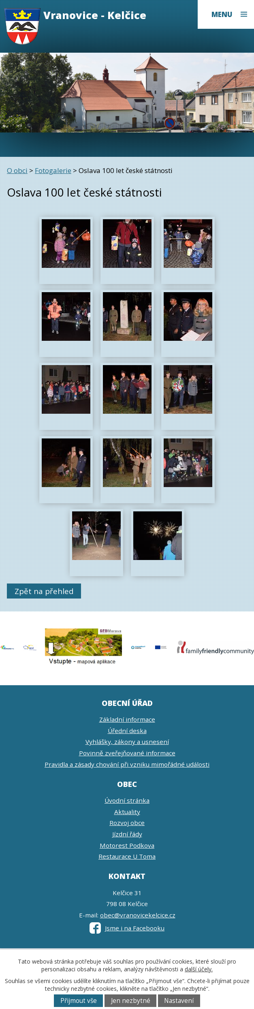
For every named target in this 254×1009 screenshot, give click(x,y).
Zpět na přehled (44, 591)
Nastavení (179, 1000)
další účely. (199, 969)
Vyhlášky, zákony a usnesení (127, 742)
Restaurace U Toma (127, 856)
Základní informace (127, 719)
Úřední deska (127, 731)
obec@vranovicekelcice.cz (137, 915)
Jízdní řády (127, 834)
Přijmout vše (78, 1000)
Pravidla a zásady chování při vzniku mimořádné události (127, 764)
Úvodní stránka (127, 800)
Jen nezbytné (130, 1000)
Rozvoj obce (127, 823)
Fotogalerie (53, 170)
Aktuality (127, 812)
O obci (17, 170)
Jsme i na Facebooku (127, 928)
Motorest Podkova (127, 845)
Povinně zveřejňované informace (127, 753)
